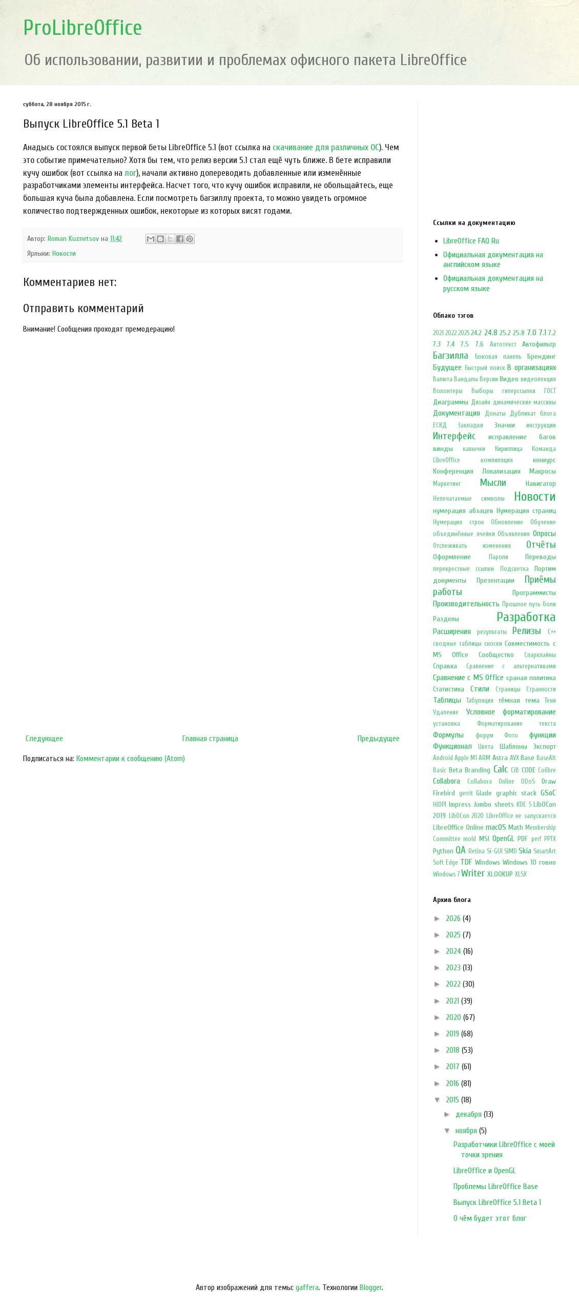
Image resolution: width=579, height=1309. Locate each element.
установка (446, 723)
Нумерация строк (458, 522)
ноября (467, 1130)
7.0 (531, 332)
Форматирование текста (516, 723)
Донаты (495, 413)
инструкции (541, 425)
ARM (484, 758)
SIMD (510, 851)
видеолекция (538, 379)
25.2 (505, 333)
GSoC (548, 792)
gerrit (466, 793)
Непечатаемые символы (469, 498)
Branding (477, 770)
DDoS (528, 781)
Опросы (544, 533)
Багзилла (450, 355)
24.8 (491, 332)
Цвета (485, 746)
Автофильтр (539, 344)
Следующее (44, 738)
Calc (500, 769)
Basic (439, 770)
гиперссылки (518, 391)
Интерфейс (454, 436)
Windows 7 (446, 874)
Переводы (540, 557)
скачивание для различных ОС (326, 147)
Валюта (442, 379)
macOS (496, 827)
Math (515, 827)
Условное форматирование (511, 712)
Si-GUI (495, 851)
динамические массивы (524, 402)
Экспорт (544, 746)
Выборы (482, 391)
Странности (541, 689)
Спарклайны (540, 655)
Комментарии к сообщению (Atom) (130, 758)
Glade (484, 793)
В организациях (531, 367)
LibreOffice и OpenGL (484, 1170)
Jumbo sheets (493, 804)
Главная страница (210, 738)
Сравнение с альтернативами (511, 666)
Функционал (452, 746)
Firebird (444, 793)
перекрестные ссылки (463, 568)
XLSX (521, 874)
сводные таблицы (457, 643)
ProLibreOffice (82, 27)
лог (130, 173)
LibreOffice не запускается (521, 816)
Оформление (452, 557)
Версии (489, 379)
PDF (523, 838)
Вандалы (466, 379)
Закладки (470, 425)
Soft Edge (445, 862)
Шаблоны (513, 746)
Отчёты (541, 544)
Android (443, 758)
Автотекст (503, 344)
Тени (550, 700)
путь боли (542, 604)
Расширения (452, 631)
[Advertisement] (212, 645)
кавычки (474, 449)
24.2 (476, 333)
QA (461, 850)
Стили (479, 688)
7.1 (542, 332)
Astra (500, 757)
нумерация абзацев (463, 510)
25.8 (519, 333)
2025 (463, 333)
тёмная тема (519, 700)
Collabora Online (490, 781)
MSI (484, 838)
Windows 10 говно (529, 862)
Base (527, 757)
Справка (445, 666)
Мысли (493, 482)
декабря (470, 1114)
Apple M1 (465, 758)
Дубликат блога (533, 413)
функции (542, 735)
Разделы (446, 619)
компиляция (497, 460)
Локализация (501, 471)
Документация (456, 413)
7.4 (450, 344)
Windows (487, 862)
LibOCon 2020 (466, 816)
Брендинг (541, 356)
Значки (504, 425)
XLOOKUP (500, 874)
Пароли (498, 557)
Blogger (371, 1287)
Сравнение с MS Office (468, 677)
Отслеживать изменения (472, 545)
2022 (451, 333)
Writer (473, 873)
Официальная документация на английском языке (493, 259)
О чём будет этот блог (489, 1218)
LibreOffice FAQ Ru (471, 241)
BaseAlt (546, 758)
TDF (466, 862)
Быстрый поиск (485, 368)
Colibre (547, 770)
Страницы (508, 689)
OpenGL (503, 838)
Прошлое (514, 604)
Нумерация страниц (526, 510)
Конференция (453, 471)
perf (536, 839)
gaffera (307, 1287)
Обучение (543, 522)
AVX (514, 758)
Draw (549, 781)
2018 (454, 1050)
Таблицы (447, 700)
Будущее (447, 367)
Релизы (526, 631)
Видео (509, 379)
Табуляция (479, 700)
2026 (454, 918)
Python (443, 851)
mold (469, 839)
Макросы (542, 471)
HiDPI (439, 804)
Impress (460, 804)
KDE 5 (523, 804)
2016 (453, 1083)
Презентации (495, 580)
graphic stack (516, 793)
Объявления (514, 534)
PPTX (550, 839)
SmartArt (544, 851)
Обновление (507, 522)
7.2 (552, 333)
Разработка (526, 617)
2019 (453, 1033)
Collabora (446, 781)
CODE (528, 770)
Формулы (448, 735)
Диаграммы (450, 402)
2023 (454, 967)
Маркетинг (447, 483)
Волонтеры (448, 391)
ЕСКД (440, 425)
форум (484, 735)
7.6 (479, 344)
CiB (515, 770)
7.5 (465, 344)
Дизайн (480, 402)
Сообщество (496, 654)
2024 (454, 951)
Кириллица (509, 449)
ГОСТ (550, 391)
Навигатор (541, 483)
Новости (64, 253)
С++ (552, 632)
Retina (476, 851)
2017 (454, 1066)
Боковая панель (498, 356)
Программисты (534, 592)
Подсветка (514, 568)
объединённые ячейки (464, 534)
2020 (454, 1017)
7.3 (437, 344)
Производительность (466, 603)
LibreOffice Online (458, 827)
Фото (511, 735)
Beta (455, 770)
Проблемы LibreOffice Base (495, 1186)
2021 (438, 333)
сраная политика (531, 677)
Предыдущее (379, 738)
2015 (453, 1100)
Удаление (446, 712)
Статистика (448, 689)
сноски (493, 643)
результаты (492, 632)
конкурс (544, 460)
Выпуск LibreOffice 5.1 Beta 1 (497, 1202)
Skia (525, 850)
